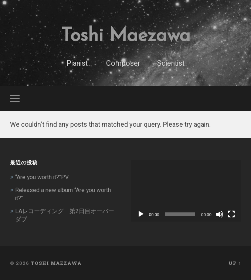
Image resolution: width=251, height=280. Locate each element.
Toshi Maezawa (125, 35)
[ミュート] (219, 215)
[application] (186, 191)
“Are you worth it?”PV (44, 177)
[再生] (141, 215)
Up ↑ (234, 263)
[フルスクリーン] (231, 215)
